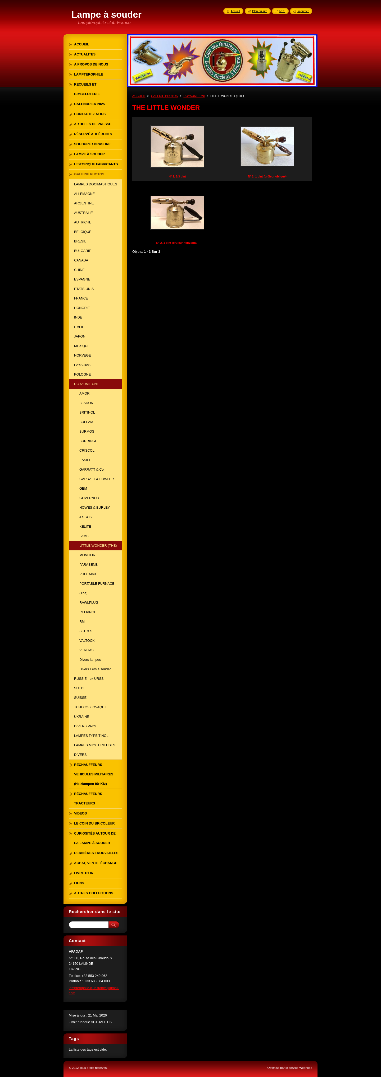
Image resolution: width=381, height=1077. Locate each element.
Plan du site (259, 11)
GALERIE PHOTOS (164, 95)
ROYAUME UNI (194, 95)
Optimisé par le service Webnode (289, 1067)
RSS (282, 11)
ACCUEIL (139, 95)
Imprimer (303, 11)
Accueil (235, 11)
